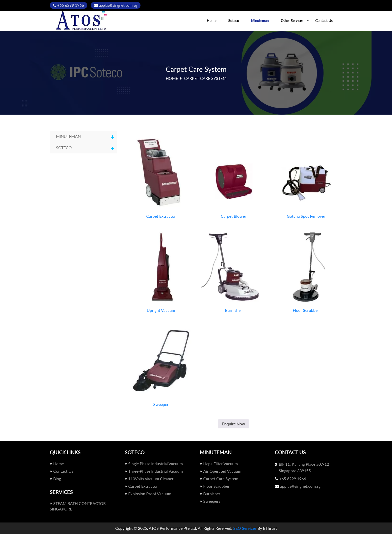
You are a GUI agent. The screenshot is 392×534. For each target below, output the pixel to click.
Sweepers (210, 501)
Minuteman (260, 21)
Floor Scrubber (215, 486)
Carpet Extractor (141, 486)
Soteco (233, 21)
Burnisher (210, 493)
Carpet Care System (219, 478)
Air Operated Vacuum (220, 471)
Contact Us (323, 21)
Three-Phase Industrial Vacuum (154, 471)
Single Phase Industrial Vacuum (154, 463)
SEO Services (244, 528)
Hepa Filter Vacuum (219, 463)
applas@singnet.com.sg (115, 5)
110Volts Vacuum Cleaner (149, 478)
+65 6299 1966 (68, 5)
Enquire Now (233, 423)
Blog (55, 478)
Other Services (292, 21)
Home (211, 21)
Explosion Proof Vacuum (148, 493)
